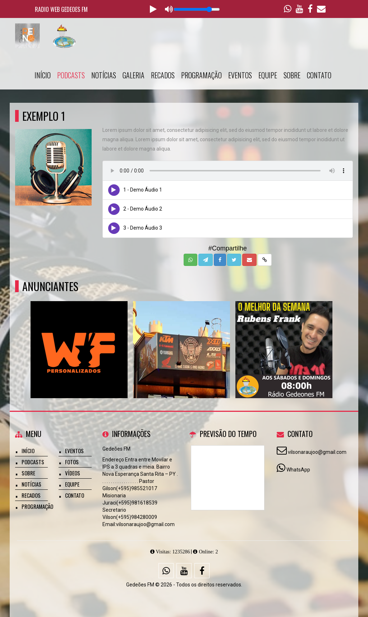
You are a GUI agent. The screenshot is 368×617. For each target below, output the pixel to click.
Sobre (292, 75)
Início (42, 75)
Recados (163, 75)
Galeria (133, 75)
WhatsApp (298, 470)
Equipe (267, 75)
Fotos (72, 462)
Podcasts (71, 75)
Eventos (240, 75)
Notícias (103, 75)
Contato (319, 75)
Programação (201, 75)
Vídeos (72, 473)
